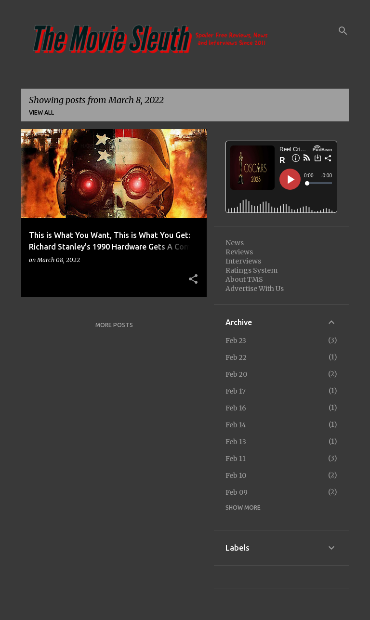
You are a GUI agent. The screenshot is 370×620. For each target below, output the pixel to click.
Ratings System (251, 270)
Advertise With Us (254, 288)
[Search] (343, 30)
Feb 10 (235, 475)
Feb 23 (235, 340)
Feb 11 (235, 458)
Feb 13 (235, 441)
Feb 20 (236, 374)
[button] (193, 279)
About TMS (244, 279)
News (234, 242)
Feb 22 (236, 357)
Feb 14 (235, 425)
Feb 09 (236, 492)
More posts (114, 325)
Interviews (243, 261)
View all (41, 112)
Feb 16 (235, 408)
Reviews (239, 252)
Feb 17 (235, 391)
